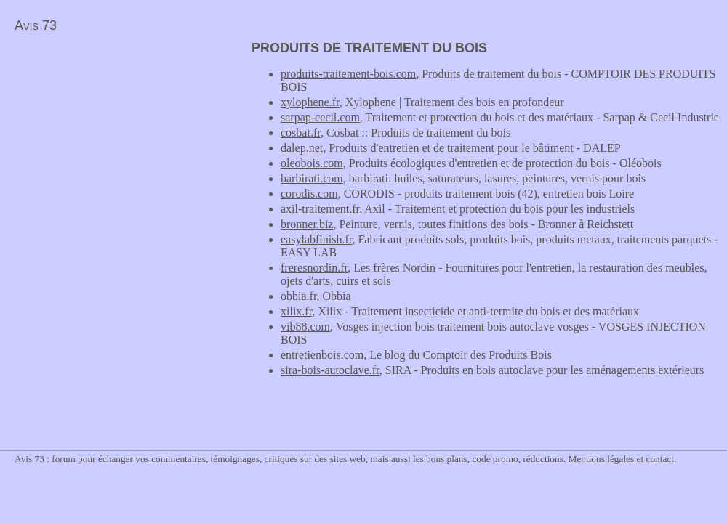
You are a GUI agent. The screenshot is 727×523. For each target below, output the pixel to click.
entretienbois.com (322, 355)
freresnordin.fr (314, 268)
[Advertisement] (122, 142)
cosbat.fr (301, 132)
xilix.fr (296, 311)
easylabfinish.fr (316, 239)
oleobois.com (312, 163)
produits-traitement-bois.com (348, 74)
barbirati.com (312, 178)
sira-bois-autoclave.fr (330, 370)
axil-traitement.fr (320, 209)
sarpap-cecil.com (320, 117)
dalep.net (302, 148)
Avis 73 (36, 25)
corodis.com (309, 193)
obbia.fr (299, 296)
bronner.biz (307, 224)
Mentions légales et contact (621, 458)
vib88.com (305, 326)
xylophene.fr (310, 102)
